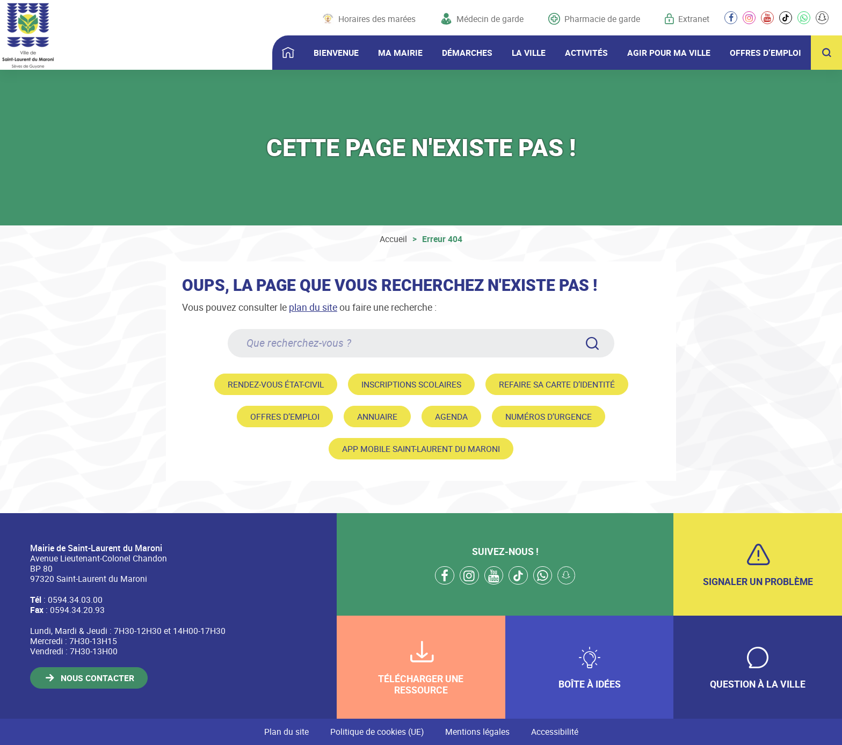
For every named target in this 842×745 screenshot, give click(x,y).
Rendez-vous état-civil (276, 384)
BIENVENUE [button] (336, 53)
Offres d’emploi (285, 416)
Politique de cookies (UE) (377, 731)
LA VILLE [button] (529, 53)
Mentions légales (477, 731)
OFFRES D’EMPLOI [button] (765, 53)
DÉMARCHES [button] (467, 53)
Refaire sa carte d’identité (557, 384)
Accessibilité (554, 731)
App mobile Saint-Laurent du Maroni (421, 449)
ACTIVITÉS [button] (586, 53)
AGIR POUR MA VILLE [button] (668, 53)
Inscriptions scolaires (411, 384)
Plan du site (286, 731)
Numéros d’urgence (548, 416)
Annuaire (377, 416)
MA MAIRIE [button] (400, 53)
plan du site (313, 307)
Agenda (451, 416)
